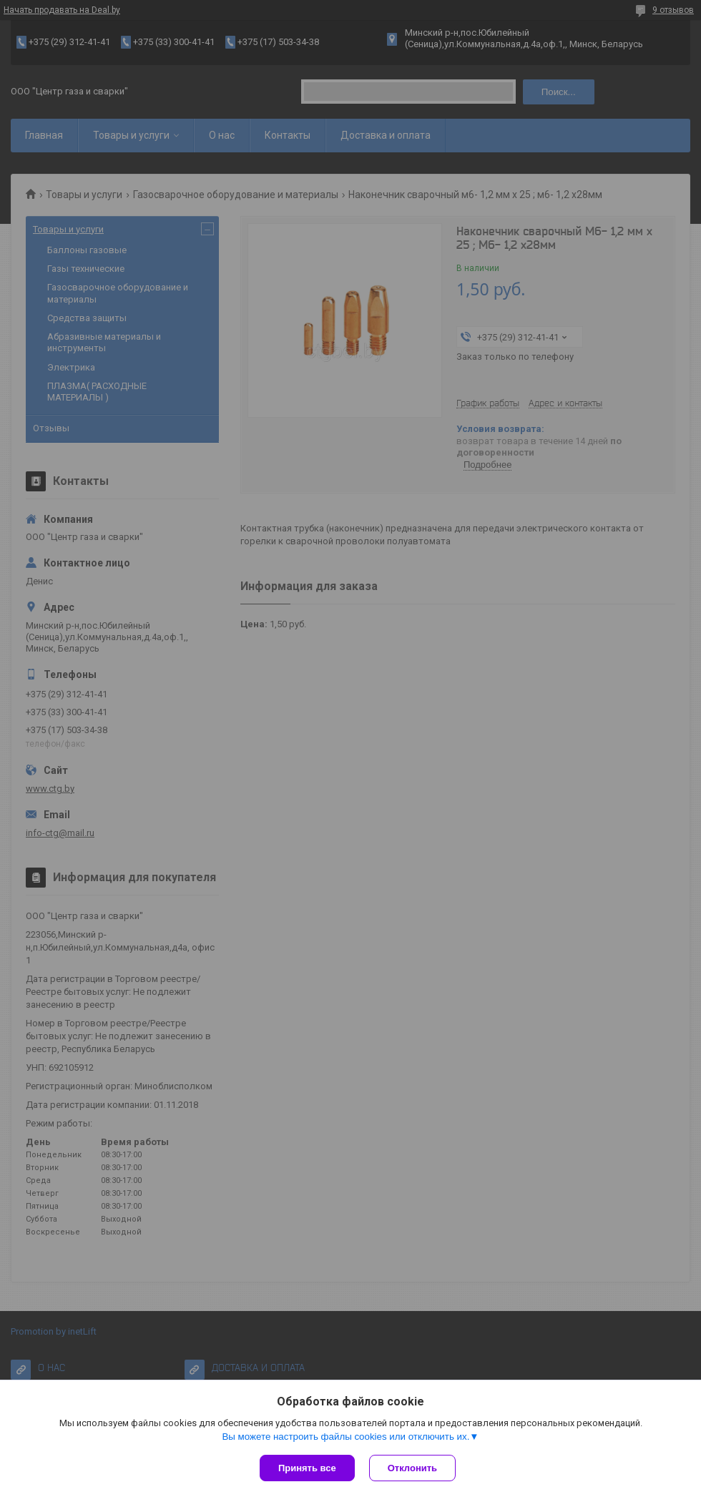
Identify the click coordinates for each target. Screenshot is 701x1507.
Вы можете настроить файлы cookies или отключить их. (345, 1436)
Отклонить (412, 1468)
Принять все (307, 1468)
